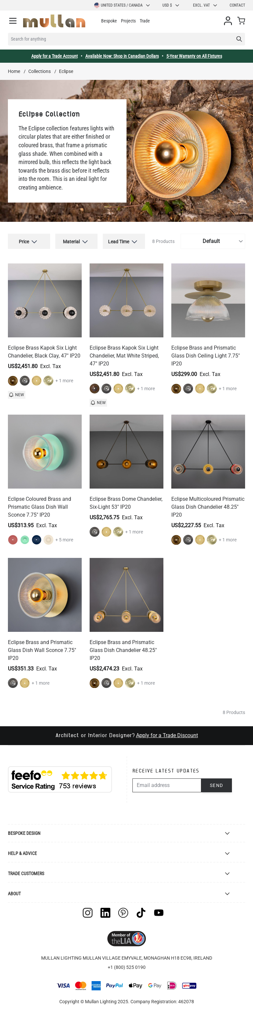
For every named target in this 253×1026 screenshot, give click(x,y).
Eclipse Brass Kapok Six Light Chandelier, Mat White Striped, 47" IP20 (124, 356)
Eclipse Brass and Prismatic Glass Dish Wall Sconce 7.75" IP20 (42, 650)
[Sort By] (213, 241)
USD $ (171, 5)
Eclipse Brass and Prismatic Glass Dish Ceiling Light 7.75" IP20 (205, 356)
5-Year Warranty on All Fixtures (194, 56)
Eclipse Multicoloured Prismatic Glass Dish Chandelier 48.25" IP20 (207, 507)
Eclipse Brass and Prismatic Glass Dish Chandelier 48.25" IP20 (123, 650)
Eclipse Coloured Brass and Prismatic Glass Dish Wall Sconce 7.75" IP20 (39, 507)
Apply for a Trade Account (54, 56)
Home (14, 71)
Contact (237, 5)
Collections (39, 71)
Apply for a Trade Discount (167, 735)
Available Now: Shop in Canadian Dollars (122, 56)
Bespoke (109, 20)
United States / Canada (122, 5)
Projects (128, 20)
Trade (145, 20)
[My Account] (228, 21)
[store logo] (54, 21)
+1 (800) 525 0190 (127, 967)
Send (216, 785)
